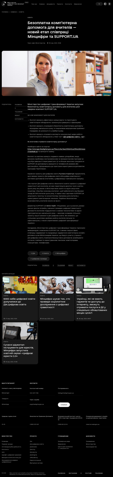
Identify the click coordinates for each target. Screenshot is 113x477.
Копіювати (19, 119)
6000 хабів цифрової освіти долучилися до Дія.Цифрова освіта (19, 302)
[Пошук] (99, 4)
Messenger (5, 393)
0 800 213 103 (34, 424)
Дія (33, 253)
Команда (5, 441)
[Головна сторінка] (4, 4)
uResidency (34, 457)
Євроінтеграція (35, 460)
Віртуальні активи (36, 463)
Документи (51, 4)
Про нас (34, 4)
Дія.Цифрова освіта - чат (73, 137)
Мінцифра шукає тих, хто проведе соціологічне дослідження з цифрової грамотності (55, 303)
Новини (42, 4)
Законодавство (91, 447)
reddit (17, 115)
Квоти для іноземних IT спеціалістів (65, 447)
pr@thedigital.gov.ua (37, 404)
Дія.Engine (33, 455)
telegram (18, 111)
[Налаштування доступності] (109, 4)
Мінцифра (60, 253)
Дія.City (32, 449)
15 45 (3, 424)
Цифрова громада (38, 259)
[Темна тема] (105, 4)
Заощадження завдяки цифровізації (10, 461)
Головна (5, 12)
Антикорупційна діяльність (11, 447)
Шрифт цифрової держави (11, 455)
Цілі (3, 452)
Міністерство (7, 436)
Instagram (73, 473)
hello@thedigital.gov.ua (66, 393)
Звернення (78, 4)
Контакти (68, 4)
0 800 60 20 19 (62, 424)
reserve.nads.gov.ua (92, 424)
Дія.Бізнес (33, 447)
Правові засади (7, 444)
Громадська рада (64, 441)
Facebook (61, 473)
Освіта (21, 12)
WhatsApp (5, 404)
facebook (18, 104)
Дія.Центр (33, 452)
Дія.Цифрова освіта (37, 444)
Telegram (5, 398)
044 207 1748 (34, 393)
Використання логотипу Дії (11, 457)
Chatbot (64, 405)
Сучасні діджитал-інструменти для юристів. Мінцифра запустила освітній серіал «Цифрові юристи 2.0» (19, 350)
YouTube (88, 473)
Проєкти (60, 4)
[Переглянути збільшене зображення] (56, 73)
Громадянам (63, 436)
